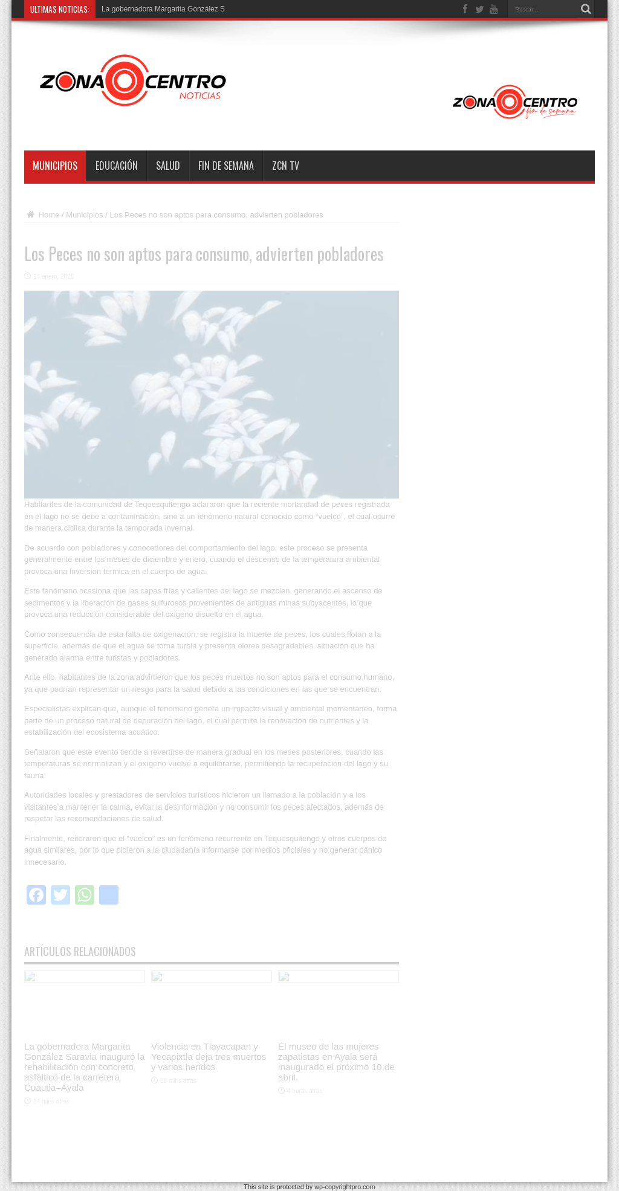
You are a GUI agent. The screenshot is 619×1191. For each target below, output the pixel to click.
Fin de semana (226, 165)
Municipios (55, 165)
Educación (117, 165)
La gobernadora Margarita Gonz (153, 9)
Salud (168, 165)
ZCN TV (285, 165)
